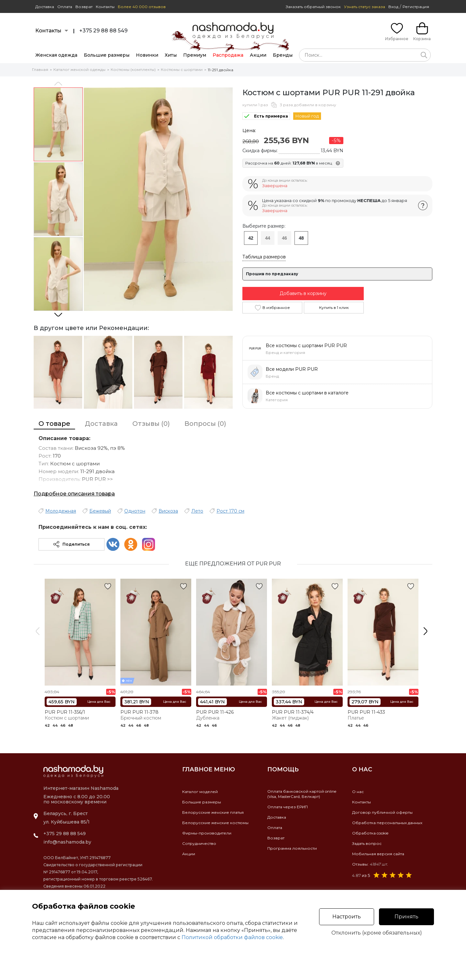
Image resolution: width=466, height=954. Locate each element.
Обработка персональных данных (387, 822)
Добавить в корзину (303, 293)
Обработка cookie (370, 833)
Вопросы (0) (205, 423)
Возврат (84, 6)
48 (301, 238)
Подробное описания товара (74, 494)
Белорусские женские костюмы (215, 822)
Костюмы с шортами (182, 69)
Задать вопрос (367, 843)
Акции (258, 55)
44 (267, 238)
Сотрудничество (199, 843)
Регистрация (416, 6)
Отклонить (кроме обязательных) (376, 933)
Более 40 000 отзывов (142, 6)
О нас (358, 791)
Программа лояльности (292, 848)
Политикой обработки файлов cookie (232, 937)
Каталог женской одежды (79, 69)
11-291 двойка (220, 69)
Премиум (194, 55)
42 (250, 238)
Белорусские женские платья (213, 812)
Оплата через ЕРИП (287, 806)
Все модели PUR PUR (292, 369)
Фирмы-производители (206, 833)
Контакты (105, 6)
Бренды (283, 55)
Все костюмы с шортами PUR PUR (306, 345)
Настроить (346, 917)
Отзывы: (370, 864)
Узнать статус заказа (364, 6)
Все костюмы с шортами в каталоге (307, 393)
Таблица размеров (264, 257)
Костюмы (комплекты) (133, 69)
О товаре (54, 423)
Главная (40, 69)
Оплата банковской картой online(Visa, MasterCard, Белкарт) (301, 794)
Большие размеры (106, 55)
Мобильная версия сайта (378, 853)
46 (284, 238)
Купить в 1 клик (334, 307)
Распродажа (228, 55)
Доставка (44, 6)
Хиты (171, 55)
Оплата (64, 6)
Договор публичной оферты (382, 812)
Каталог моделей (200, 791)
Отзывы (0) (151, 423)
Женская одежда (56, 55)
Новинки (147, 55)
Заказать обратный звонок (313, 6)
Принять (406, 917)
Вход (393, 6)
